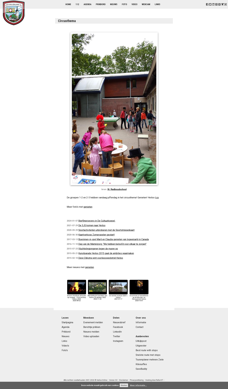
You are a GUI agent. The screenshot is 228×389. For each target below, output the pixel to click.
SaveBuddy (141, 369)
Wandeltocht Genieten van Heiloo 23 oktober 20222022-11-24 (97, 296)
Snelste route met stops (148, 355)
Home (68, 4)
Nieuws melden (91, 331)
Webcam (146, 4)
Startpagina (67, 322)
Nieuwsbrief (119, 322)
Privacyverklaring (137, 380)
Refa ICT (159, 380)
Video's (65, 345)
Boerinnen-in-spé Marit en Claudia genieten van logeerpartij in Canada (113, 239)
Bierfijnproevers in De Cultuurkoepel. (96, 220)
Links (157, 4)
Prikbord (101, 4)
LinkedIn (117, 331)
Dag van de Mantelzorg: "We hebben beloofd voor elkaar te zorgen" (112, 244)
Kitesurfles (141, 364)
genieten (87, 206)
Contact (139, 327)
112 (77, 4)
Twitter (116, 336)
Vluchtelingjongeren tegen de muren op (98, 248)
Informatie (141, 322)
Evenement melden (93, 322)
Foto (124, 4)
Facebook (118, 327)
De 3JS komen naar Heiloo (91, 225)
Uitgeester (141, 345)
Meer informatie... (138, 385)
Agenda (87, 4)
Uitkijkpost (141, 341)
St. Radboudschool (117, 189)
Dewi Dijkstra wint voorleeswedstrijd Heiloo (100, 258)
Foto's (65, 350)
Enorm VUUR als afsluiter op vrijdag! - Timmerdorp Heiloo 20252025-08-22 (76, 297)
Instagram (118, 341)
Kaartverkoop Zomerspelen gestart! (96, 234)
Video (134, 4)
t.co (157, 197)
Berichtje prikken (91, 327)
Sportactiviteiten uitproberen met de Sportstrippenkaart (106, 230)
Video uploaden (91, 336)
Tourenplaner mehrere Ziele (150, 359)
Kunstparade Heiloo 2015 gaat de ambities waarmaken (106, 253)
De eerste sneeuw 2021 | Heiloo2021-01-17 (118, 296)
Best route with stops (147, 350)
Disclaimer (123, 380)
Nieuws (113, 4)
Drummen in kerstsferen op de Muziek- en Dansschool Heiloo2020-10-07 (139, 297)
